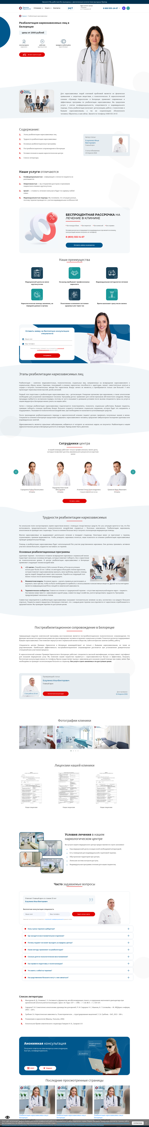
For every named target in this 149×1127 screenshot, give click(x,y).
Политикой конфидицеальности (40, 1125)
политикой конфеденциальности (54, 919)
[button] (71, 751)
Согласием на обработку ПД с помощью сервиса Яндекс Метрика (79, 1125)
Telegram (47, 1068)
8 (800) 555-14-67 (75, 237)
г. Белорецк (83, 7)
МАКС (30, 1068)
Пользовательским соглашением (14, 1125)
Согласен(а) (137, 1123)
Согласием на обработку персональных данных (111, 1123)
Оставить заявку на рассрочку (84, 245)
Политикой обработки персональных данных (74, 1123)
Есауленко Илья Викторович (36, 901)
